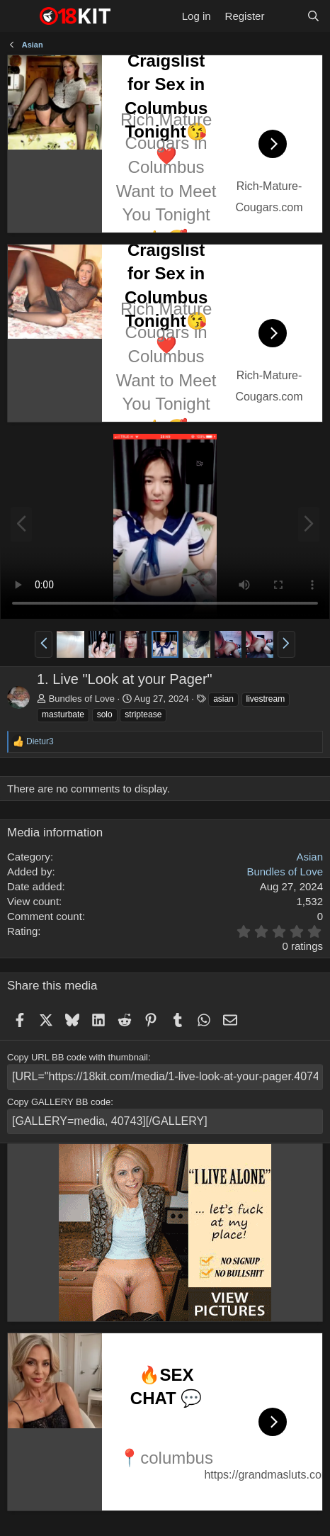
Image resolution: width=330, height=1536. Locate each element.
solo (105, 714)
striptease (143, 714)
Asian (309, 857)
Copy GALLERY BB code (58, 1102)
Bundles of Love (82, 698)
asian (223, 699)
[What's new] (285, 16)
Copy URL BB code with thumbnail (77, 1057)
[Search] (313, 16)
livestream (265, 699)
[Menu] (19, 16)
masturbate (63, 714)
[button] (43, 644)
